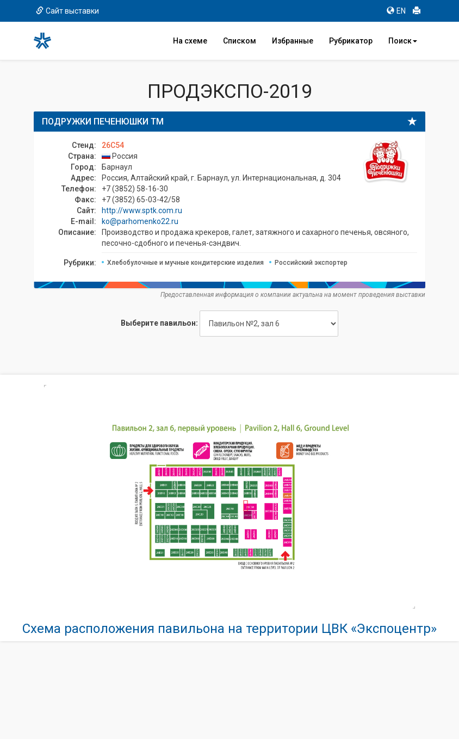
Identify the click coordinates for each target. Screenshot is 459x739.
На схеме (190, 40)
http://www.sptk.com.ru (142, 210)
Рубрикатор (351, 40)
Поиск (402, 40)
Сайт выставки (67, 11)
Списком (239, 40)
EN (396, 11)
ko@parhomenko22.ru (140, 221)
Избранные (292, 40)
